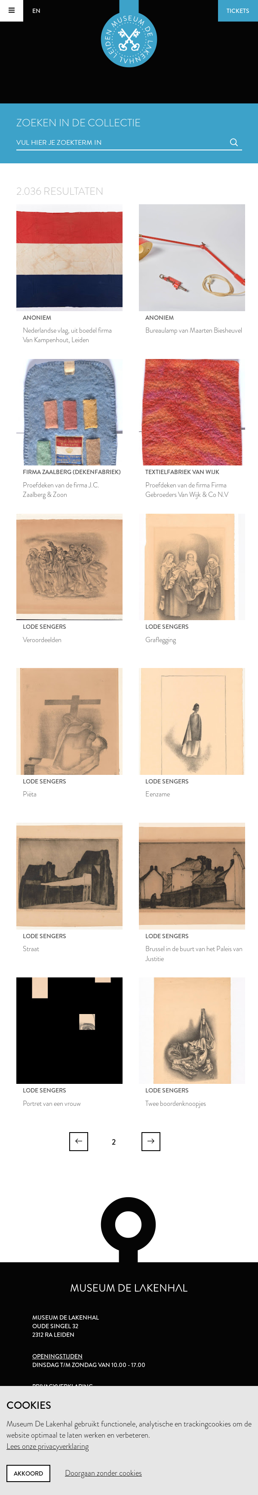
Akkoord (28, 1473)
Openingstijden (57, 1356)
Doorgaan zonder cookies (103, 1473)
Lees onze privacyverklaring (47, 1446)
